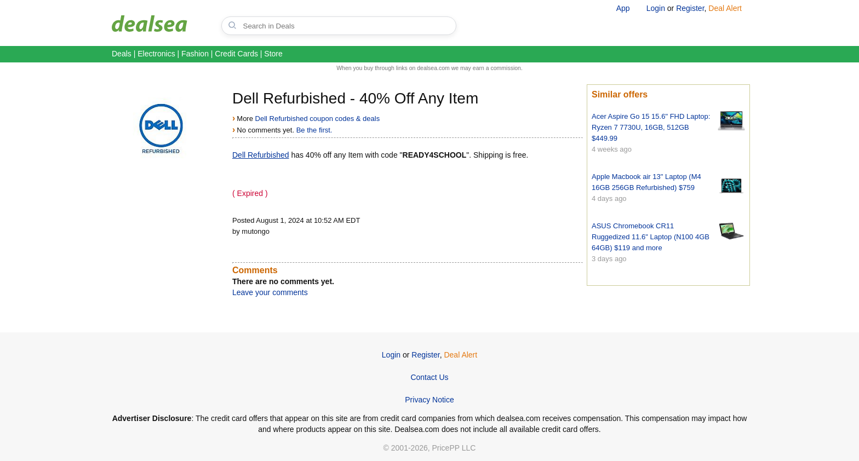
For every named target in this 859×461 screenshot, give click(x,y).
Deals (121, 53)
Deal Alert (725, 8)
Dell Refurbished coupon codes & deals (317, 118)
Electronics (156, 53)
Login (655, 8)
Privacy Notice (429, 399)
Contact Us (429, 377)
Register (690, 8)
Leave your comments (270, 292)
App (623, 8)
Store (273, 53)
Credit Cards (236, 53)
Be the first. (314, 130)
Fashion (195, 53)
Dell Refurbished (260, 155)
